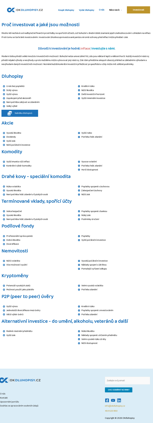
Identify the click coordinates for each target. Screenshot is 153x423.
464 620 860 (111, 411)
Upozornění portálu (9, 402)
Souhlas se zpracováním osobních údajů (19, 406)
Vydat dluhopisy (86, 10)
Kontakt (4, 398)
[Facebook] (107, 400)
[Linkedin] (119, 400)
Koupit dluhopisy (66, 10)
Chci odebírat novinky (118, 389)
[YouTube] (113, 400)
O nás (101, 10)
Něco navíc (114, 10)
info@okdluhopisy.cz (115, 406)
